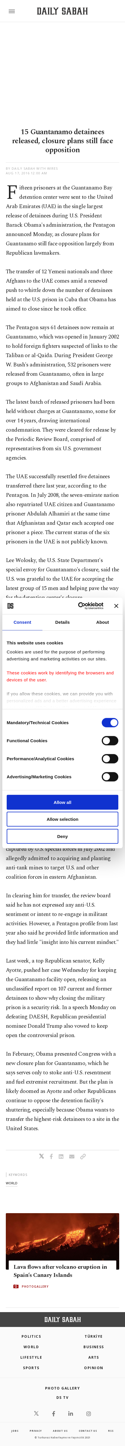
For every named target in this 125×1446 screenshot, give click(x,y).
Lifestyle (31, 1357)
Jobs (14, 1430)
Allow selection (62, 819)
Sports (31, 1367)
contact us (88, 1430)
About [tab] (102, 621)
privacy (36, 1430)
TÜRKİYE (94, 1336)
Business (93, 1346)
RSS (110, 1430)
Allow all (63, 802)
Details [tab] (62, 621)
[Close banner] (116, 606)
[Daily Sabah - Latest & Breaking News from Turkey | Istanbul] (62, 11)
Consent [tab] (22, 621)
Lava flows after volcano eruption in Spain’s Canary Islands (60, 1271)
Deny (62, 836)
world (11, 1183)
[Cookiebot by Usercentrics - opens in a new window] (78, 606)
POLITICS (31, 1336)
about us (60, 1430)
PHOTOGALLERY (35, 1286)
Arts (93, 1357)
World (31, 1346)
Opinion (93, 1367)
